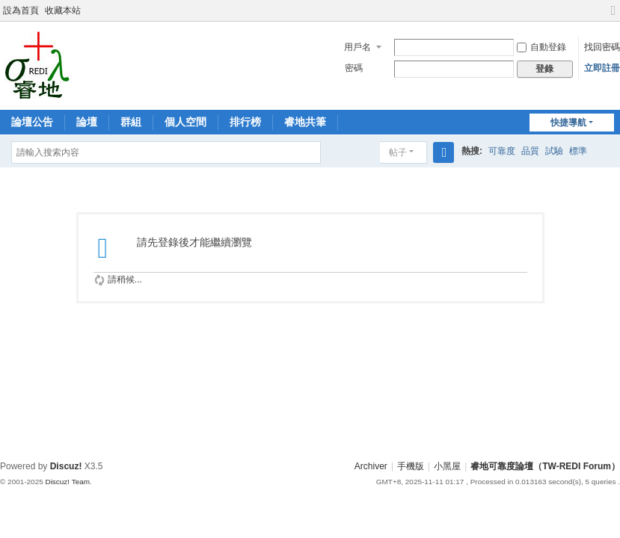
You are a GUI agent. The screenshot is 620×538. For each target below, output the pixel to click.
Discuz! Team (67, 481)
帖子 (398, 152)
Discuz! (66, 466)
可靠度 (501, 151)
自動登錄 (541, 47)
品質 (530, 151)
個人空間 (185, 122)
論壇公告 (32, 122)
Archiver (370, 466)
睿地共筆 (305, 122)
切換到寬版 (613, 16)
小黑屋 (447, 466)
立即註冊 (602, 68)
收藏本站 (63, 10)
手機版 (410, 466)
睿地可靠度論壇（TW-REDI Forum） (545, 466)
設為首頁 (21, 10)
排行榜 (245, 122)
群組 (130, 122)
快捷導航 (568, 122)
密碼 (354, 68)
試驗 (554, 151)
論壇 (86, 122)
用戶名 (357, 47)
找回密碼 (602, 47)
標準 (578, 151)
